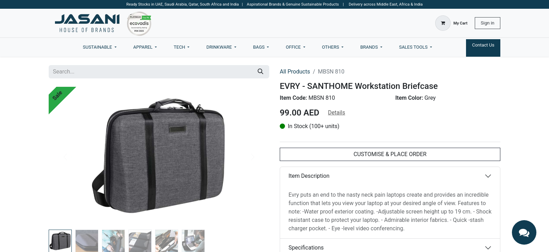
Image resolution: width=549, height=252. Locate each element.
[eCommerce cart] (451, 23)
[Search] (260, 71)
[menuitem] (100, 47)
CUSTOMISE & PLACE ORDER (390, 154)
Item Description (309, 176)
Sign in (487, 23)
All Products (295, 71)
